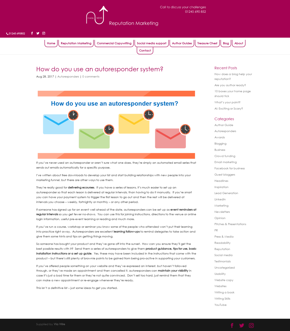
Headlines (221, 180)
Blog (226, 43)
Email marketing (225, 162)
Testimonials (222, 261)
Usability (220, 273)
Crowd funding (224, 156)
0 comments (90, 76)
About (238, 43)
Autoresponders (68, 76)
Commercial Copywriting (114, 43)
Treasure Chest (207, 43)
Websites (220, 286)
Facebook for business (229, 168)
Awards (219, 137)
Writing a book (224, 292)
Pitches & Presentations (230, 224)
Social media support (151, 43)
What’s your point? (227, 102)
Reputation (222, 249)
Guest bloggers (224, 174)
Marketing (221, 205)
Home (51, 43)
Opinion (220, 218)
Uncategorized (224, 267)
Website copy (223, 280)
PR (216, 230)
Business (219, 149)
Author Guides (182, 43)
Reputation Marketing (76, 43)
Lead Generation (226, 193)
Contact (145, 50)
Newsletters (222, 211)
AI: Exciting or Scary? (228, 108)
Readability (222, 242)
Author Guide (223, 125)
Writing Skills (222, 298)
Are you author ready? (230, 85)
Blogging (220, 143)
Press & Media (224, 236)
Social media (223, 255)
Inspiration (221, 187)
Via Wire (59, 324)
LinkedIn (220, 199)
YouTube (220, 304)
